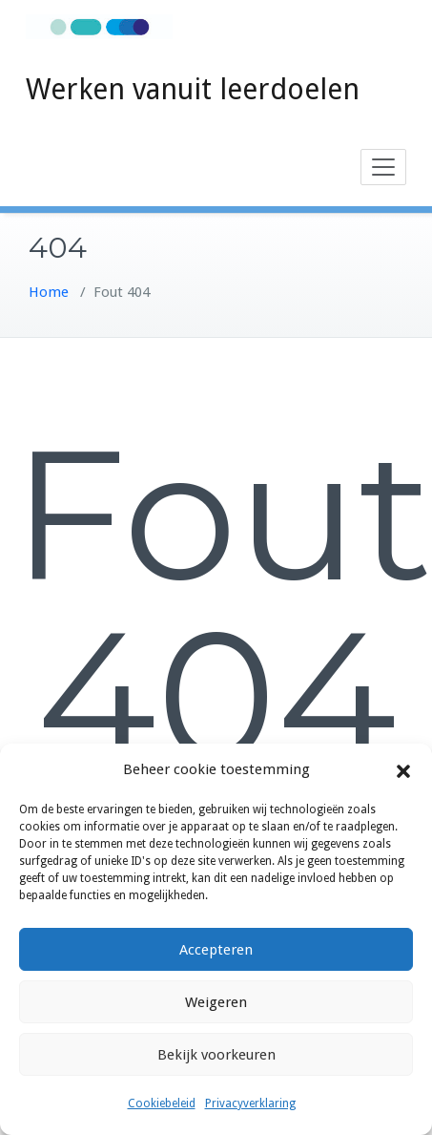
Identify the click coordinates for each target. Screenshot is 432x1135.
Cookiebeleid (161, 1103)
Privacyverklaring (250, 1103)
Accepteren (216, 949)
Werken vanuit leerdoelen (193, 89)
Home (49, 292)
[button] (403, 770)
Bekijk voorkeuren (216, 1054)
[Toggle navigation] (383, 167)
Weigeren (216, 1002)
